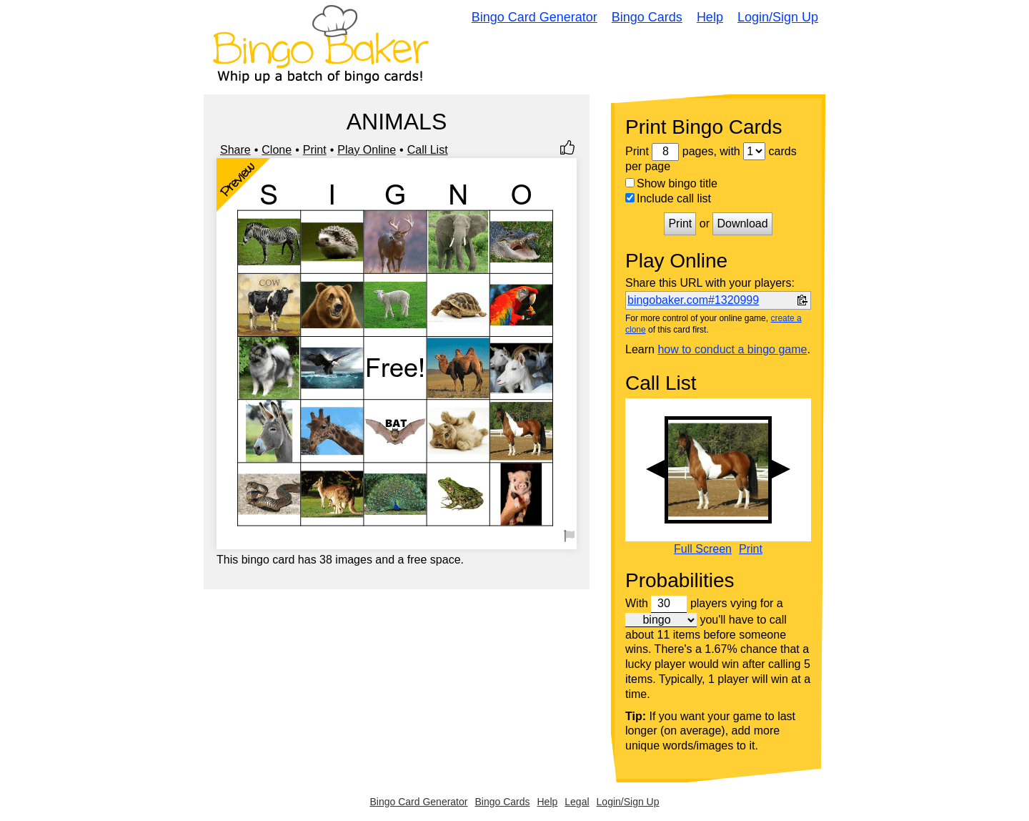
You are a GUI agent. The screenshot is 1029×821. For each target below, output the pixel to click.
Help (710, 17)
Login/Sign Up (777, 17)
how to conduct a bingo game (732, 349)
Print (315, 150)
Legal (577, 802)
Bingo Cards (647, 17)
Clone (277, 150)
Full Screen (703, 549)
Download (742, 223)
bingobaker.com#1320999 (693, 300)
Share (235, 150)
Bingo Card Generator (534, 17)
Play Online (366, 150)
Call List (427, 150)
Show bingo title (671, 183)
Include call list (668, 198)
